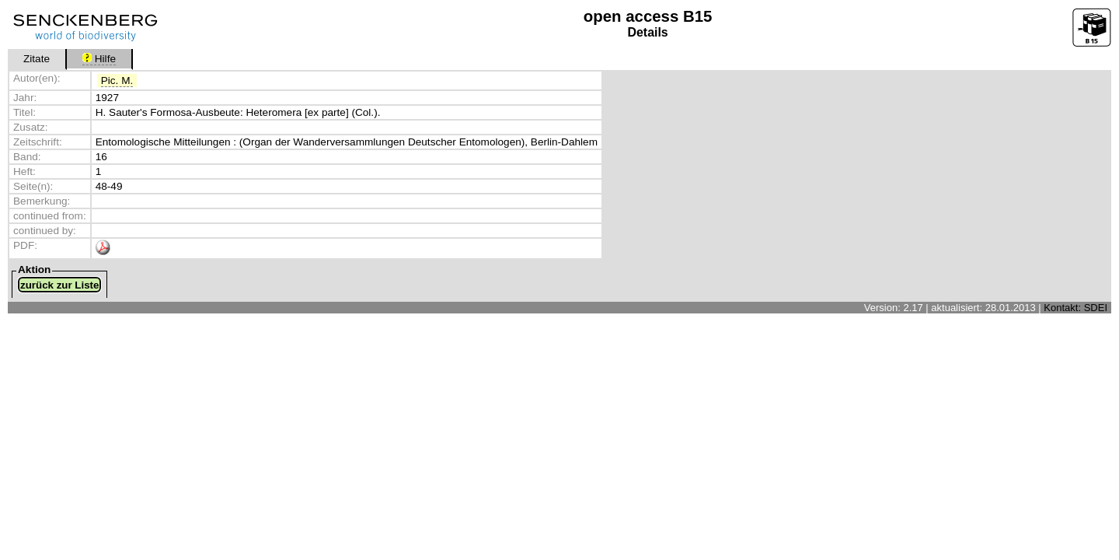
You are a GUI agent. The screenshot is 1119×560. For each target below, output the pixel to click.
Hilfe (99, 59)
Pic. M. (117, 80)
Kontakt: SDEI (1075, 307)
